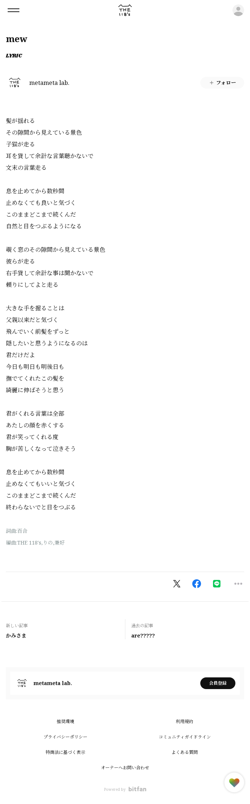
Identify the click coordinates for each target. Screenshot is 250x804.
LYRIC (14, 56)
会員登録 (218, 683)
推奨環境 (65, 721)
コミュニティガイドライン (185, 737)
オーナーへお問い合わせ (125, 767)
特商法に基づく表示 (65, 752)
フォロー (222, 82)
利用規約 (184, 721)
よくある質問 (184, 752)
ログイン (238, 10)
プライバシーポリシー (65, 737)
